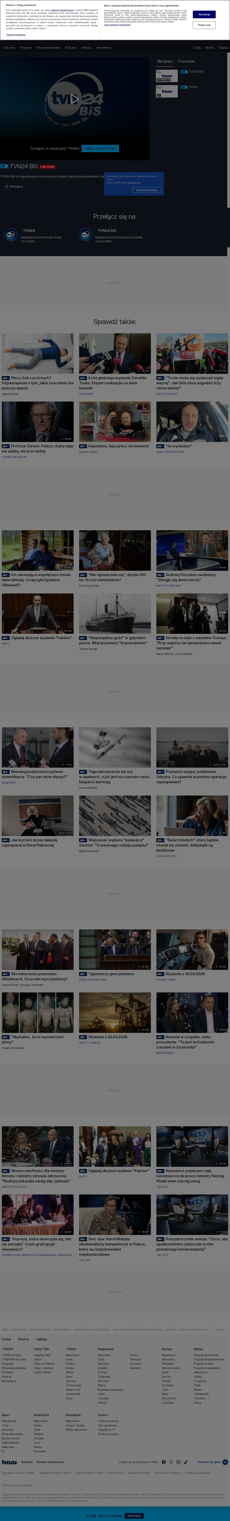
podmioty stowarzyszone (62, 10)
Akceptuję (204, 14)
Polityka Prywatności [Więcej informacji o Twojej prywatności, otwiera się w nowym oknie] (16, 35)
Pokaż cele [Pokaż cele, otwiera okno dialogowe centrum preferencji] (204, 25)
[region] (115, 20)
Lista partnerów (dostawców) (117, 25)
